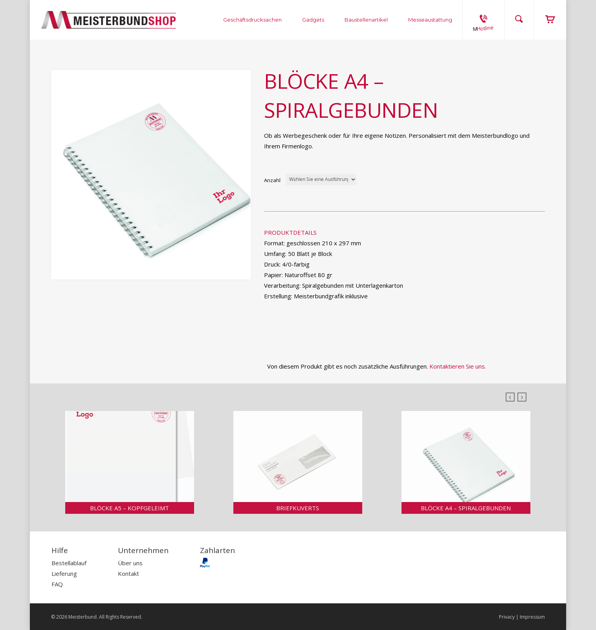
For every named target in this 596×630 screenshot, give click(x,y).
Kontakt (128, 573)
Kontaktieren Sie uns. (457, 366)
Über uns (130, 563)
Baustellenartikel (366, 19)
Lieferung (64, 573)
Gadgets (313, 19)
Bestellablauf (68, 563)
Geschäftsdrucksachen (252, 19)
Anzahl (272, 180)
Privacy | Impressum (522, 617)
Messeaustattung (430, 19)
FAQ (57, 584)
